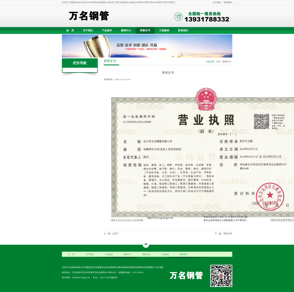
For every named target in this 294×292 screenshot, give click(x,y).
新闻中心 (126, 30)
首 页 (70, 30)
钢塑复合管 (90, 267)
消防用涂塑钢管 (136, 267)
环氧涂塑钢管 (123, 267)
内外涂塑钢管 (110, 267)
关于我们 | (217, 2)
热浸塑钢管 (149, 267)
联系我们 (227, 2)
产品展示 (107, 30)
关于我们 (88, 30)
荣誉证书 (145, 30)
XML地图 (159, 267)
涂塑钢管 (99, 267)
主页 (218, 61)
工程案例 (164, 30)
